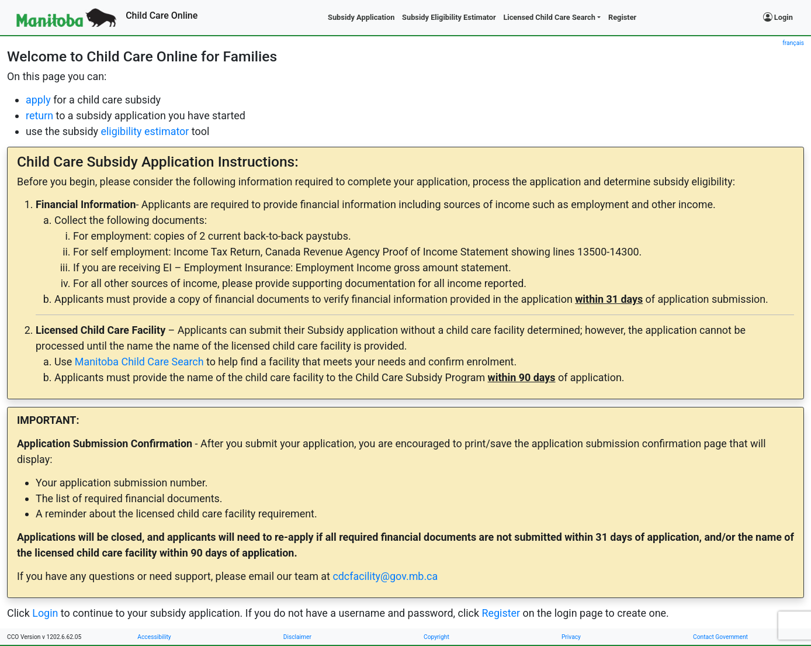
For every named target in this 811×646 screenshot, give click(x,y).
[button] (552, 17)
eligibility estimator (144, 131)
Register (500, 613)
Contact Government (720, 637)
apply (38, 100)
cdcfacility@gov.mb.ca (385, 576)
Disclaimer (297, 637)
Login (778, 17)
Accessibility (154, 637)
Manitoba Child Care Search (139, 361)
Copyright (436, 637)
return (39, 115)
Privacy (571, 637)
